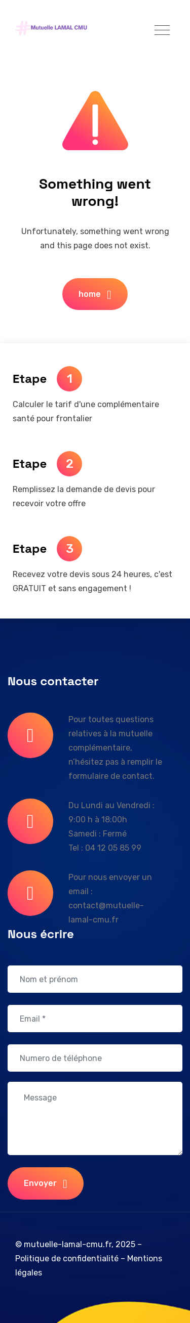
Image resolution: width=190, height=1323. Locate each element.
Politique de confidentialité (67, 1258)
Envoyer (45, 1184)
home (95, 295)
